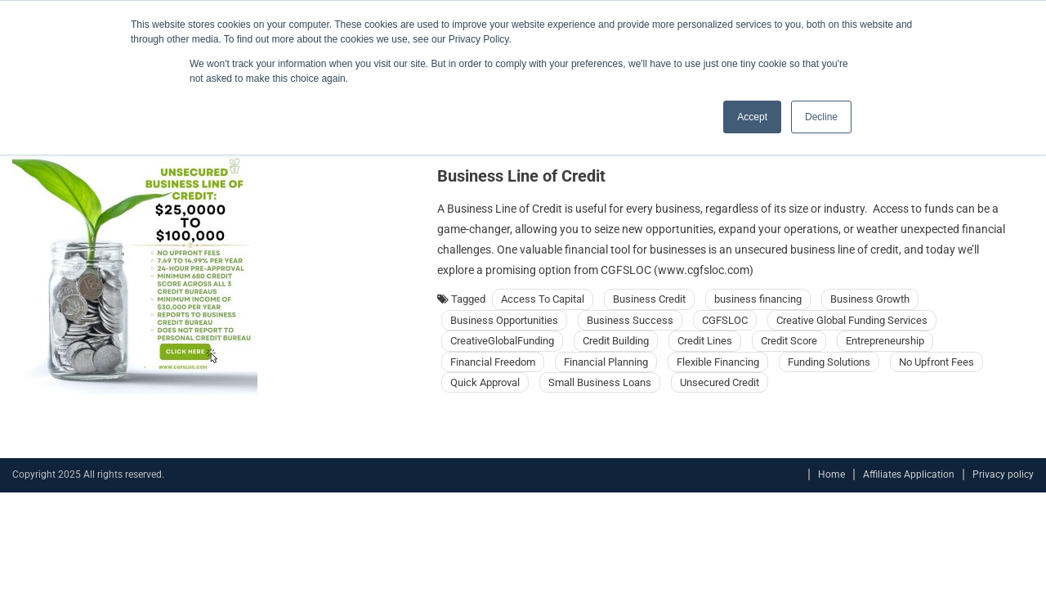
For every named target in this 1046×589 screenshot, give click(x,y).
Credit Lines (704, 341)
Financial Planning (606, 362)
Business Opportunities (504, 320)
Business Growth (870, 299)
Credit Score (789, 341)
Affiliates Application (908, 474)
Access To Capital (542, 299)
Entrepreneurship (885, 341)
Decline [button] (821, 117)
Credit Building (616, 341)
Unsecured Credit (719, 382)
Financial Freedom (492, 362)
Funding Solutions (829, 362)
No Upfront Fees (936, 362)
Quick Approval (485, 382)
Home (831, 474)
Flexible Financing (718, 362)
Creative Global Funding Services (852, 320)
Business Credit (649, 299)
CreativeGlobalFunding (502, 341)
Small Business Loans (599, 382)
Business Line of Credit (521, 176)
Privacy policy (1003, 474)
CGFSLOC (725, 320)
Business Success (630, 320)
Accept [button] (752, 117)
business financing (758, 299)
